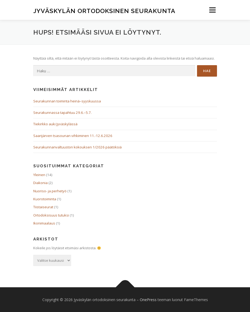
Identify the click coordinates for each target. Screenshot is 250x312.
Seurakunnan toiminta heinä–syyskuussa (67, 101)
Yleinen (39, 174)
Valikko (212, 9)
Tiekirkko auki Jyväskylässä (55, 124)
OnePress (148, 299)
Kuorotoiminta (44, 199)
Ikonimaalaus (44, 223)
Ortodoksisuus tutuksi (51, 215)
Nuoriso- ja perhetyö (50, 191)
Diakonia (40, 182)
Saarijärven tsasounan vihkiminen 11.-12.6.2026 (72, 135)
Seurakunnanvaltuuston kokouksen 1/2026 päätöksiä (77, 147)
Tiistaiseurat (43, 207)
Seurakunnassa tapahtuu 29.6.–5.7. (62, 112)
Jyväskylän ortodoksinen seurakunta (104, 10)
